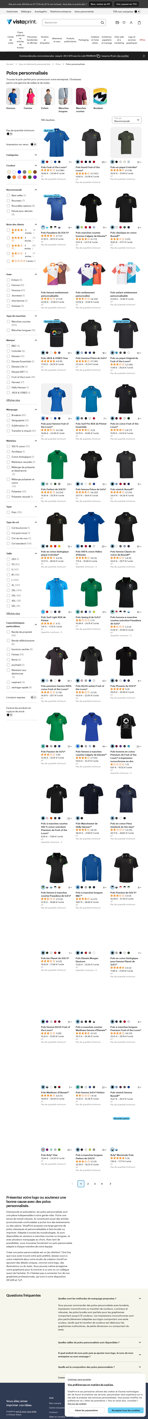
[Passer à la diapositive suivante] (143, 55)
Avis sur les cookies (77, 1403)
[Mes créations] (117, 22)
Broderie (98, 108)
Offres (142, 40)
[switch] (129, 11)
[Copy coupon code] (98, 56)
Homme (10, 108)
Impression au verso (17, 144)
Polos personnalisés (75, 64)
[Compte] (131, 23)
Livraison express (15, 697)
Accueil (10, 64)
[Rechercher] (102, 22)
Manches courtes (81, 110)
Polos (58, 64)
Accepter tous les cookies (126, 1410)
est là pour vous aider (26, 1411)
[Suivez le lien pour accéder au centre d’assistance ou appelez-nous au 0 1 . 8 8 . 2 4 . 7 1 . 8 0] (110, 22)
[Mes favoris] (124, 22)
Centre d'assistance (58, 1407)
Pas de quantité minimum (20, 130)
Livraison (53, 1412)
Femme (28, 108)
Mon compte (55, 1403)
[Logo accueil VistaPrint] (21, 22)
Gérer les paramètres (86, 1410)
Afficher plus (13, 400)
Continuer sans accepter (79, 1379)
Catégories (12, 154)
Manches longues (64, 110)
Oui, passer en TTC (126, 4)
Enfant (44, 108)
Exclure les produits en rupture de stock (18, 709)
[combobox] (72, 22)
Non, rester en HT (100, 4)
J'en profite (123, 55)
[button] (72, 1183)
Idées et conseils (57, 1416)
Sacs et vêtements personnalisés (34, 64)
